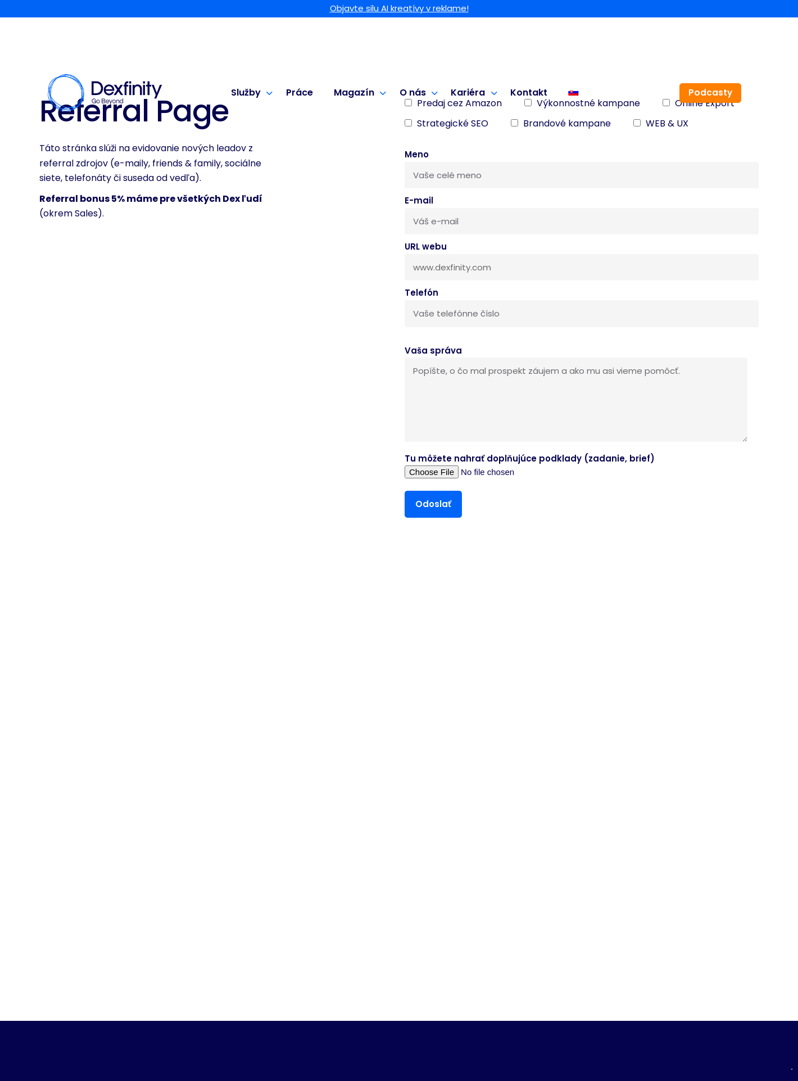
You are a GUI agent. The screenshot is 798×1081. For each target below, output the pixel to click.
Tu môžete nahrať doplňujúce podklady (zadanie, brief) (530, 465)
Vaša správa (576, 395)
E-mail (582, 211)
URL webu (582, 257)
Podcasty (710, 92)
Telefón (582, 303)
